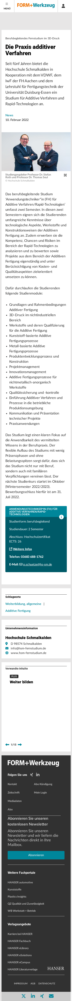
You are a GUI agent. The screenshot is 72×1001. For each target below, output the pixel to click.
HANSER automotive (20, 882)
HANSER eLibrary (18, 948)
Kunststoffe (14, 889)
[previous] (7, 745)
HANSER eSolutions (20, 955)
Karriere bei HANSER (20, 934)
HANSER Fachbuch (19, 941)
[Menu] (7, 6)
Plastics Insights (17, 896)
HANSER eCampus (19, 962)
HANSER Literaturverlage (22, 969)
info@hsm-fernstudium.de (28, 648)
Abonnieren (36, 855)
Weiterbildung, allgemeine (23, 604)
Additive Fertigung (18, 610)
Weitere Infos (20, 549)
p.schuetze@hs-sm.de (35, 564)
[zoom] (65, 175)
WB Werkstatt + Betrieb (22, 911)
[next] (20, 745)
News (9, 115)
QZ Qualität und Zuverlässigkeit (26, 904)
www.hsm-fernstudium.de (28, 653)
